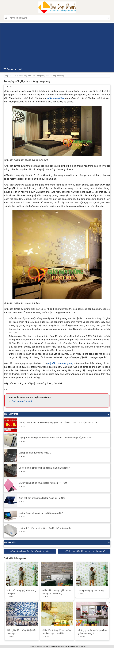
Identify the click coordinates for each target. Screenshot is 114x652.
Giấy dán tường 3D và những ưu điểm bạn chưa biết (57, 632)
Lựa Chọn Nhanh (51, 646)
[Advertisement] (57, 44)
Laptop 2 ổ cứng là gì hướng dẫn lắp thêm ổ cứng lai (45, 528)
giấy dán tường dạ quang (60, 363)
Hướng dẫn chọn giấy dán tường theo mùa (29, 551)
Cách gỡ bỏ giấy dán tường (91, 590)
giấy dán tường (56, 98)
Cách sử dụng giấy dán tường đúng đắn (21, 592)
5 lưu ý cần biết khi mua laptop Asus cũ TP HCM (43, 483)
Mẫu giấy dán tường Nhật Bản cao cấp (21, 632)
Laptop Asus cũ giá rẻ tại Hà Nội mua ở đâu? (41, 513)
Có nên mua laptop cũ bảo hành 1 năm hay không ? (45, 467)
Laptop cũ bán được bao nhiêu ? (35, 452)
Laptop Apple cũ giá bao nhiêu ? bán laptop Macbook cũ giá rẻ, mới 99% (55, 437)
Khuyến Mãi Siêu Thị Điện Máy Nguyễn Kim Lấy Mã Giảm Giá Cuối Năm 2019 (58, 422)
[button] (108, 602)
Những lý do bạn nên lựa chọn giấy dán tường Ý (92, 632)
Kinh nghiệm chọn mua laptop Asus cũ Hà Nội (42, 498)
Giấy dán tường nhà (22, 401)
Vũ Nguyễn (82, 646)
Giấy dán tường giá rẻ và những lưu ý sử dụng (57, 592)
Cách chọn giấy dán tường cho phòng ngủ (85, 551)
